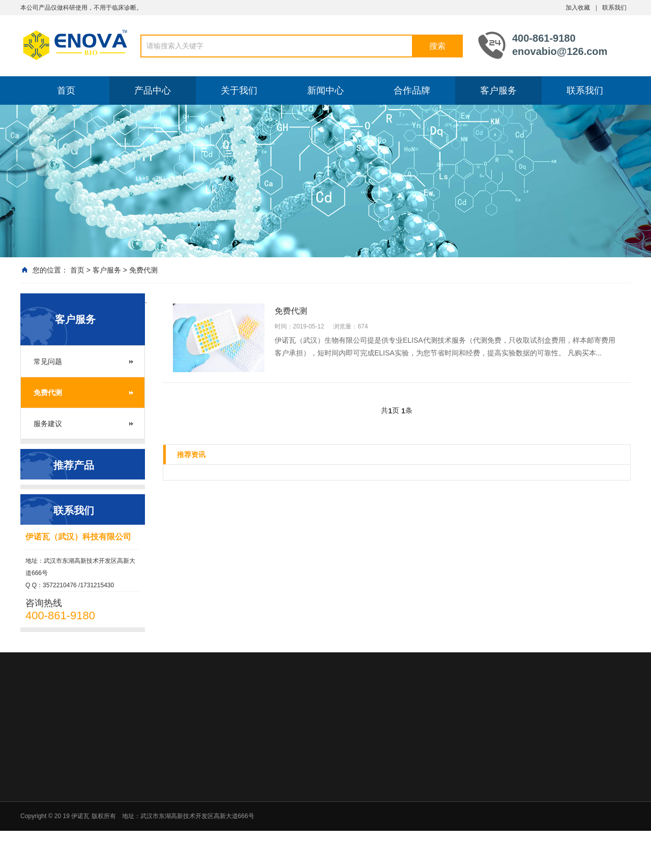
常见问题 (48, 361)
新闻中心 (325, 90)
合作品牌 (412, 90)
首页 (66, 90)
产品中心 (152, 90)
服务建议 (48, 423)
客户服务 (498, 90)
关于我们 (239, 90)
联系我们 (614, 7)
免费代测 (143, 270)
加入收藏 (578, 7)
